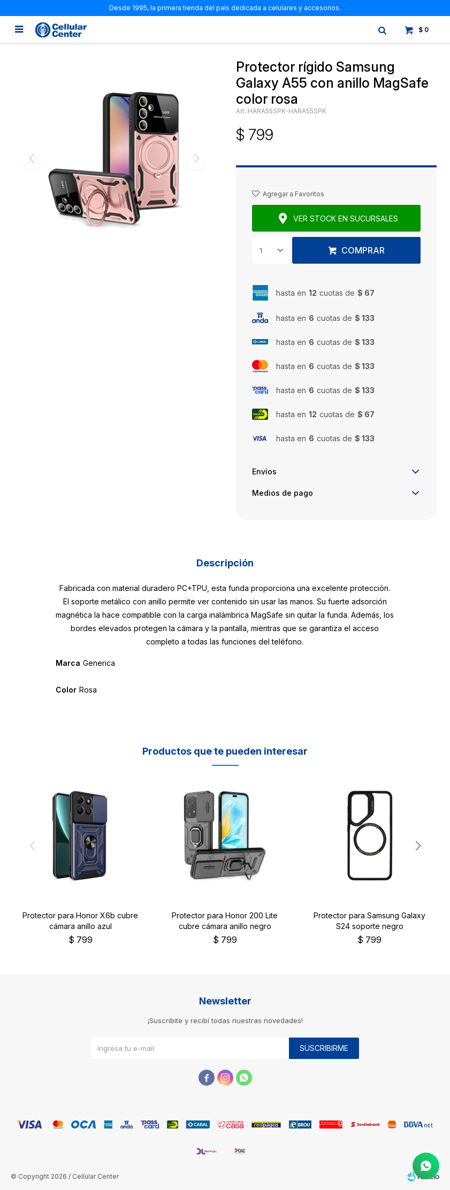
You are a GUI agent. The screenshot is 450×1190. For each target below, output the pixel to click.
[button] (418, 846)
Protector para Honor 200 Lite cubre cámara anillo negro (225, 921)
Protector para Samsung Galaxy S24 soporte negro (369, 921)
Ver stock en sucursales (345, 218)
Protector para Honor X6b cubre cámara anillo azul (80, 921)
